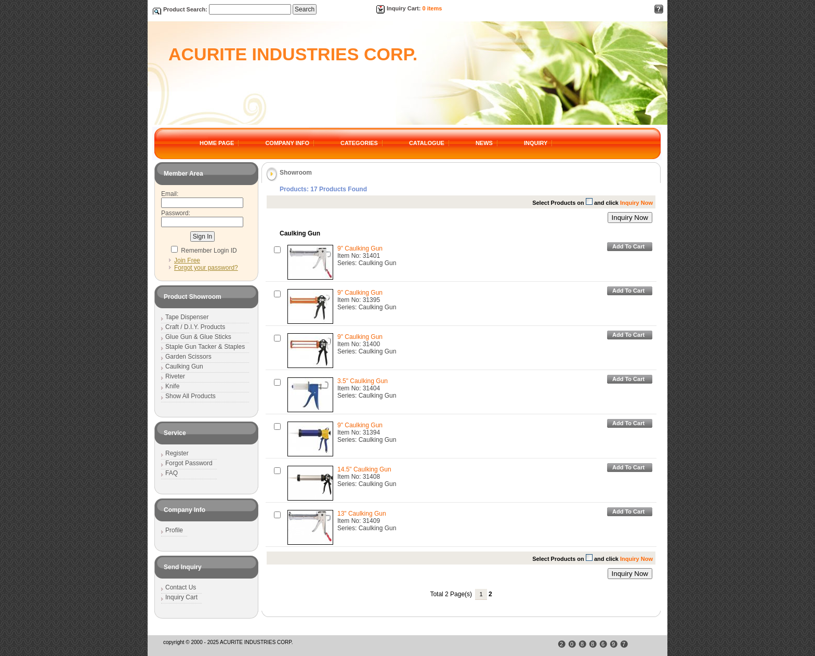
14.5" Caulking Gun (364, 469)
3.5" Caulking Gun (362, 381)
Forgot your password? (206, 267)
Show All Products (190, 396)
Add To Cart (628, 246)
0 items (432, 8)
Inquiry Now (630, 217)
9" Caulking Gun (360, 248)
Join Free (187, 260)
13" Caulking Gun (361, 513)
